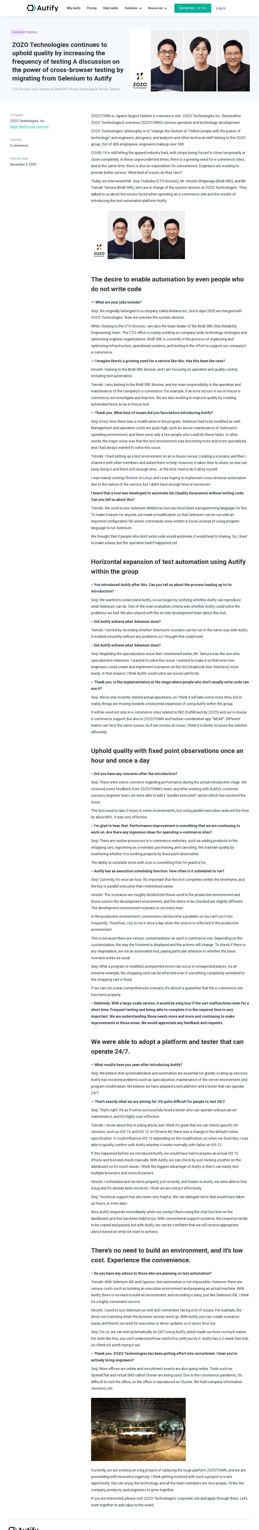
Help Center (110, 8)
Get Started (192, 8)
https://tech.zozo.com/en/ (29, 127)
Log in (220, 8)
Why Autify (73, 8)
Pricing (92, 8)
